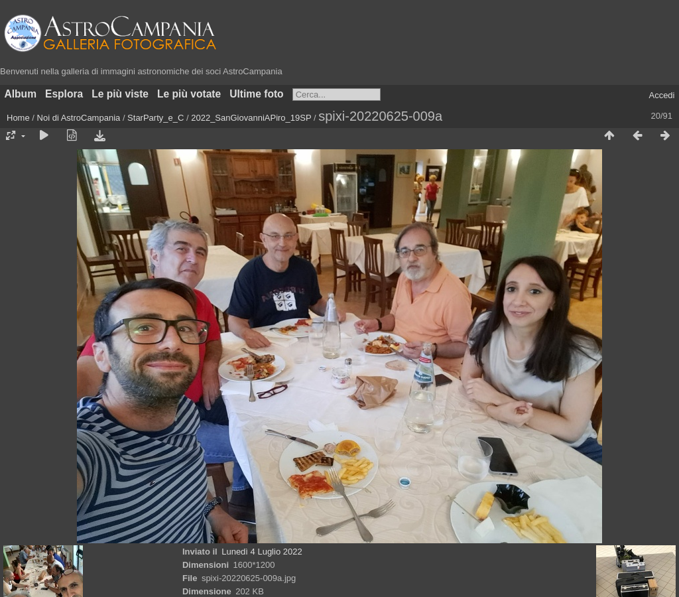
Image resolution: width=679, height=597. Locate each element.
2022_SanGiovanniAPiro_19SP (251, 118)
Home (18, 118)
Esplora (64, 94)
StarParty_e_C (155, 118)
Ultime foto (256, 94)
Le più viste (120, 94)
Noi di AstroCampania (79, 118)
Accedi (661, 95)
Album (21, 94)
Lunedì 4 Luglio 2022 (261, 552)
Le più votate (189, 94)
